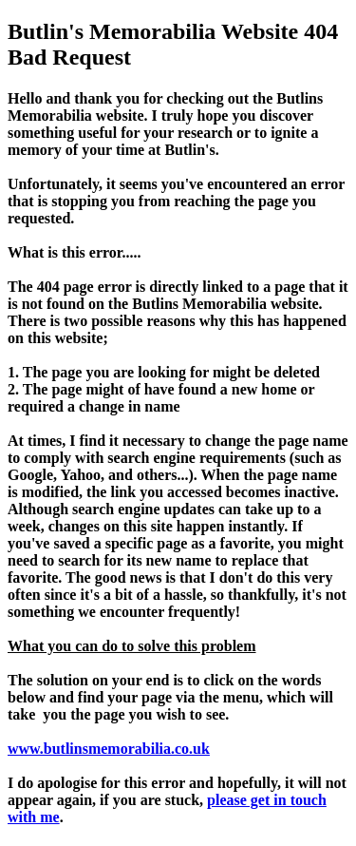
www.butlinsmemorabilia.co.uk (109, 748)
